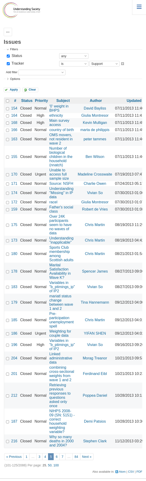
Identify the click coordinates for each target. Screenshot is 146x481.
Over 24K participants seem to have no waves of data (60, 224)
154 (14, 108)
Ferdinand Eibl (95, 374)
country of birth (61, 130)
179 (14, 302)
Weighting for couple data (60, 333)
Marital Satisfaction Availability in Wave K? (60, 271)
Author (96, 101)
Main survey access (59, 123)
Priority (41, 101)
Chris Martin (95, 225)
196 (14, 345)
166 (14, 130)
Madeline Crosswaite (95, 174)
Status (16, 56)
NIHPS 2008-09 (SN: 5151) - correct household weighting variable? (62, 421)
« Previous (14, 457)
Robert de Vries (95, 209)
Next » (86, 457)
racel (53, 202)
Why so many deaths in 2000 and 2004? (61, 441)
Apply (14, 89)
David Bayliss (95, 108)
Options (15, 79)
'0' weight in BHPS (59, 108)
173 (14, 240)
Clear (32, 89)
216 (14, 441)
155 (14, 157)
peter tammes (95, 139)
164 (14, 115)
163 (14, 139)
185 (14, 320)
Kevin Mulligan (95, 123)
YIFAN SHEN (95, 333)
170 (14, 174)
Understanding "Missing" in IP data (61, 193)
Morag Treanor (95, 358)
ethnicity (56, 115)
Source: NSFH (61, 183)
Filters (14, 49)
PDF (139, 471)
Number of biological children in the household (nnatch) (61, 156)
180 (14, 254)
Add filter (11, 72)
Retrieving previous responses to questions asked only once (60, 395)
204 (14, 358)
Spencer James (95, 271)
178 (14, 271)
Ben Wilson (94, 157)
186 (14, 333)
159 (14, 209)
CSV (131, 471)
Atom (122, 471)
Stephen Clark (95, 441)
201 (14, 374)
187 (14, 421)
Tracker (17, 63)
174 (14, 193)
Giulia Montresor (94, 115)
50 (50, 465)
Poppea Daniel (95, 395)
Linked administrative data (60, 358)
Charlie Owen (95, 183)
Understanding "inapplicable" (61, 240)
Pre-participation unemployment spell (61, 320)
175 (14, 225)
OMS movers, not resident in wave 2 (61, 139)
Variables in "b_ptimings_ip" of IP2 (62, 287)
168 (14, 123)
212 (14, 395)
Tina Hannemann (95, 302)
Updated (134, 101)
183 (14, 287)
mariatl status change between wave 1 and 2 (61, 302)
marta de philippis (94, 130)
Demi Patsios (95, 421)
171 (14, 183)
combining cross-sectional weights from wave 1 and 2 (61, 373)
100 (56, 465)
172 (14, 202)
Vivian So (95, 193)
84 (76, 457)
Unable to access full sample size (59, 174)
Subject (63, 101)
